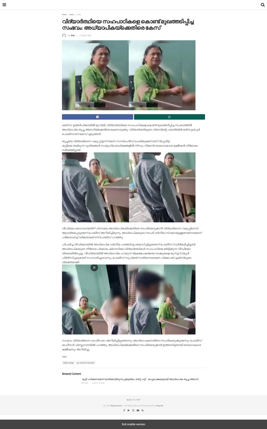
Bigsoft (160, 405)
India (79, 14)
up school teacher (85, 362)
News (71, 14)
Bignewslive (116, 405)
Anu (73, 35)
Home (64, 14)
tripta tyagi (68, 362)
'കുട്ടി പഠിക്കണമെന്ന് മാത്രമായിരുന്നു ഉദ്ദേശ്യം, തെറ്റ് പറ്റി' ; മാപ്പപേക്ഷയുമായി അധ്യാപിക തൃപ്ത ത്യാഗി (140, 379)
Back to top (133, 400)
